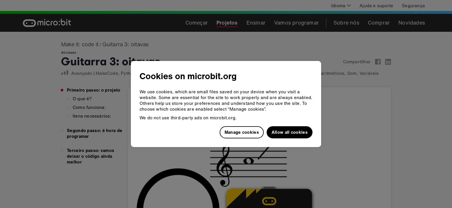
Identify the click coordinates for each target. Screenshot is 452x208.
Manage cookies (242, 132)
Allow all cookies (290, 132)
